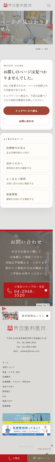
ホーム (5, 362)
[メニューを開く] (48, 5)
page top (41, 304)
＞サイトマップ (43, 449)
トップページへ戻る (26, 111)
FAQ (4, 396)
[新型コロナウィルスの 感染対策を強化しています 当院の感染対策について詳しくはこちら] (26, 418)
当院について (8, 367)
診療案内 (6, 376)
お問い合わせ (26, 121)
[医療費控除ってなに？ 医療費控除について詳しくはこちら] (26, 430)
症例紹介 (6, 391)
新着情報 (6, 405)
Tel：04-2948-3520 (26, 342)
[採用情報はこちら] (26, 315)
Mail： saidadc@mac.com (26, 351)
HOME (38, 49)
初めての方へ (8, 386)
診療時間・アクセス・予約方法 (16, 381)
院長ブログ (7, 400)
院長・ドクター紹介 (11, 372)
